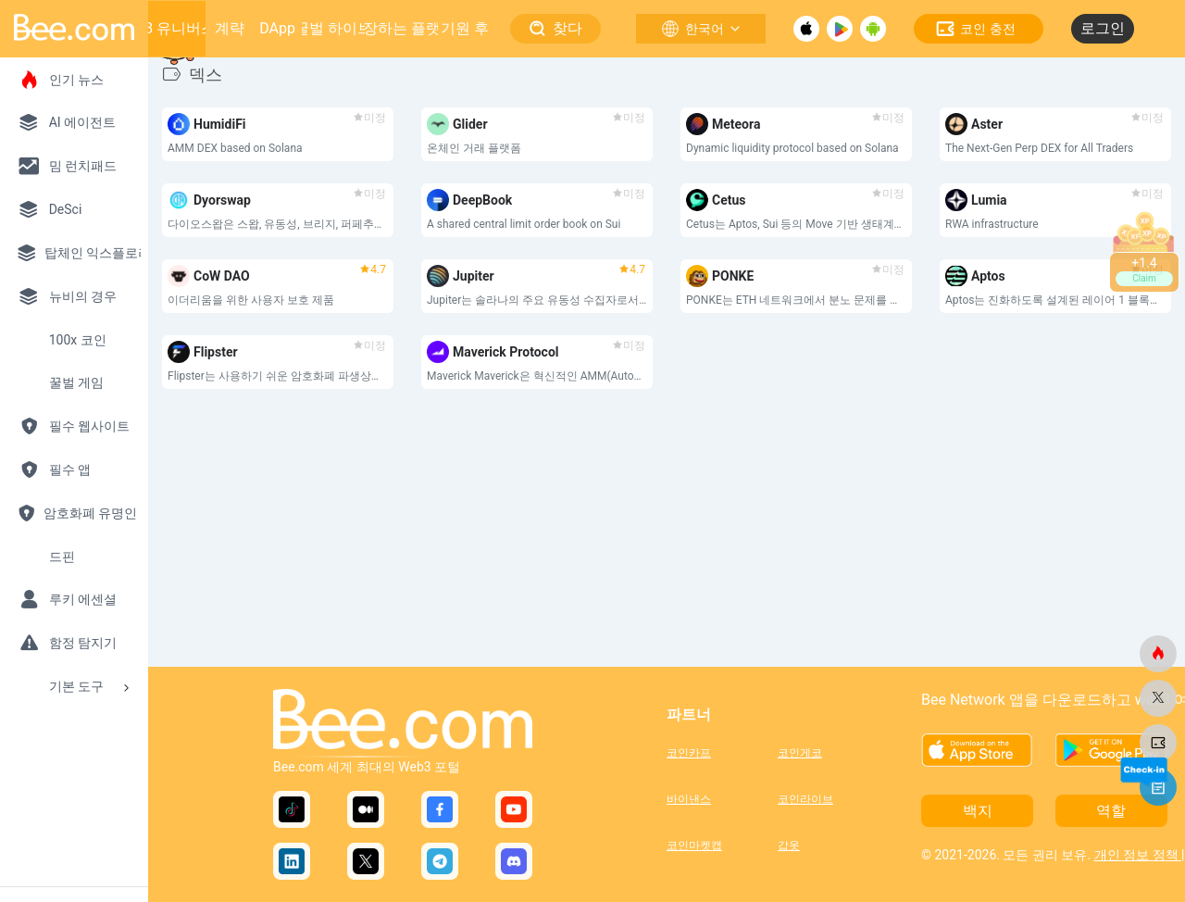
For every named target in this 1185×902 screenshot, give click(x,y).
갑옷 (789, 845)
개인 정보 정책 (1137, 854)
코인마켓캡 (694, 845)
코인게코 (800, 752)
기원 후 (465, 28)
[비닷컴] (1158, 653)
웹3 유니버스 (173, 28)
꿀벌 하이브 (333, 28)
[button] (719, 544)
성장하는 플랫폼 (401, 28)
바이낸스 (689, 799)
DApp (277, 28)
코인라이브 (805, 799)
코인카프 (689, 752)
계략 (229, 28)
